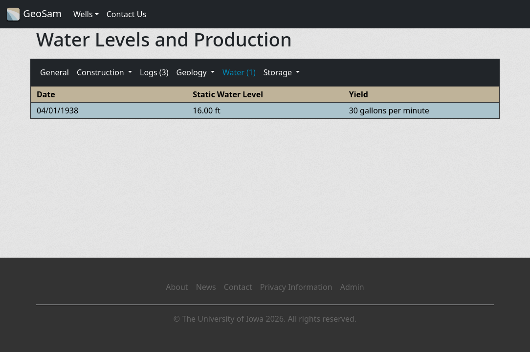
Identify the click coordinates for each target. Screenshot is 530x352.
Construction (101, 72)
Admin (352, 287)
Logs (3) (154, 72)
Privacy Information (296, 287)
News (206, 287)
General (54, 72)
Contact (238, 287)
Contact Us (126, 14)
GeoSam (34, 14)
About (177, 287)
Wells (83, 14)
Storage (279, 72)
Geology (192, 72)
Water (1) (239, 72)
